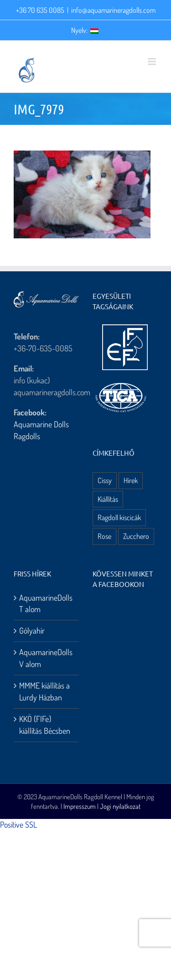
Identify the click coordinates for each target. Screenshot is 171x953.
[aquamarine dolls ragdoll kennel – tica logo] (121, 383)
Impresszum (79, 806)
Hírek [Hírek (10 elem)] (131, 480)
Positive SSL (18, 824)
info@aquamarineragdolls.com (113, 10)
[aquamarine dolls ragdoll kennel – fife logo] (125, 328)
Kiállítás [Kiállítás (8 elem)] (108, 499)
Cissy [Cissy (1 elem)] (105, 480)
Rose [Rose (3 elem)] (104, 536)
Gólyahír (32, 630)
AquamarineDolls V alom (46, 658)
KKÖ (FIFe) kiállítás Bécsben (44, 725)
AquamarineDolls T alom (46, 603)
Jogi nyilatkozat (120, 806)
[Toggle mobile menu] (152, 61)
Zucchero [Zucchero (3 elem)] (136, 536)
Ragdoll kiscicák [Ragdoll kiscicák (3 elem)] (119, 517)
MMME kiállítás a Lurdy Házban (44, 691)
